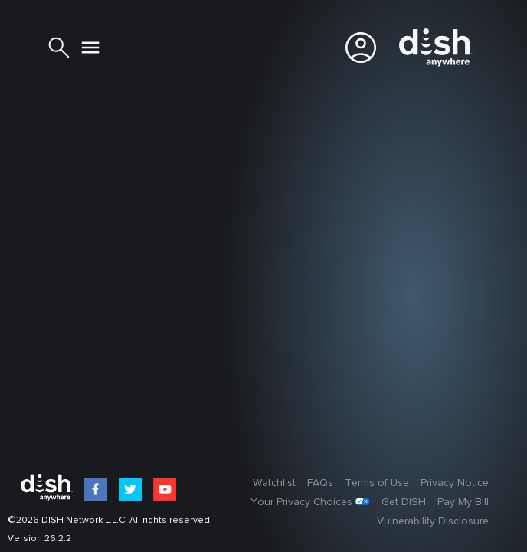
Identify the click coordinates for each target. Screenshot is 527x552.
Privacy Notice (455, 483)
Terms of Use (377, 483)
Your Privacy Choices (301, 502)
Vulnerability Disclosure (433, 521)
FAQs (320, 483)
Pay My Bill (463, 502)
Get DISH (403, 502)
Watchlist (274, 483)
